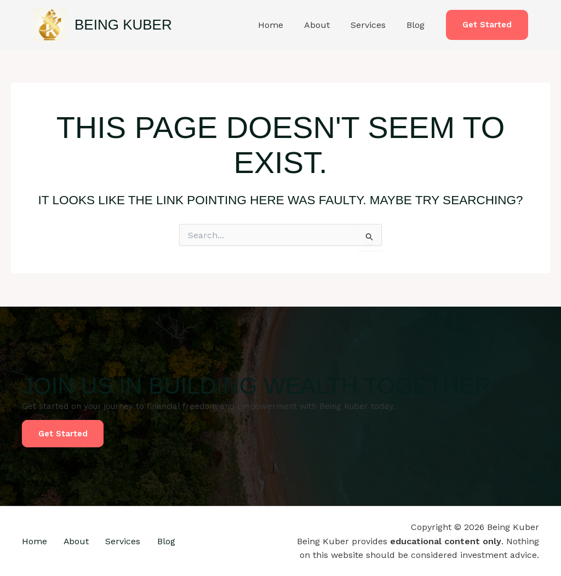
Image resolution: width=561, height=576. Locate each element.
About (325, 25)
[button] (487, 25)
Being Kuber (123, 24)
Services (373, 25)
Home (282, 25)
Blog (417, 25)
